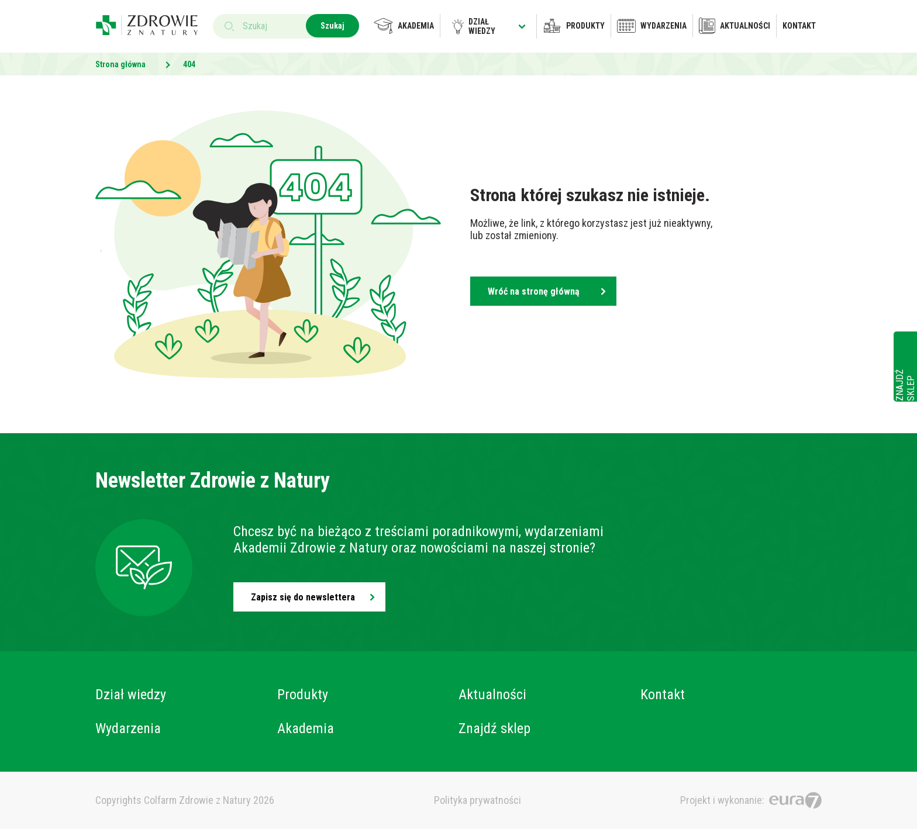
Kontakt (799, 25)
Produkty (574, 26)
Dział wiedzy (489, 26)
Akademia (404, 26)
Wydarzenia (652, 26)
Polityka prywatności (477, 800)
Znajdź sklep (494, 728)
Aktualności (734, 26)
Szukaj (332, 25)
